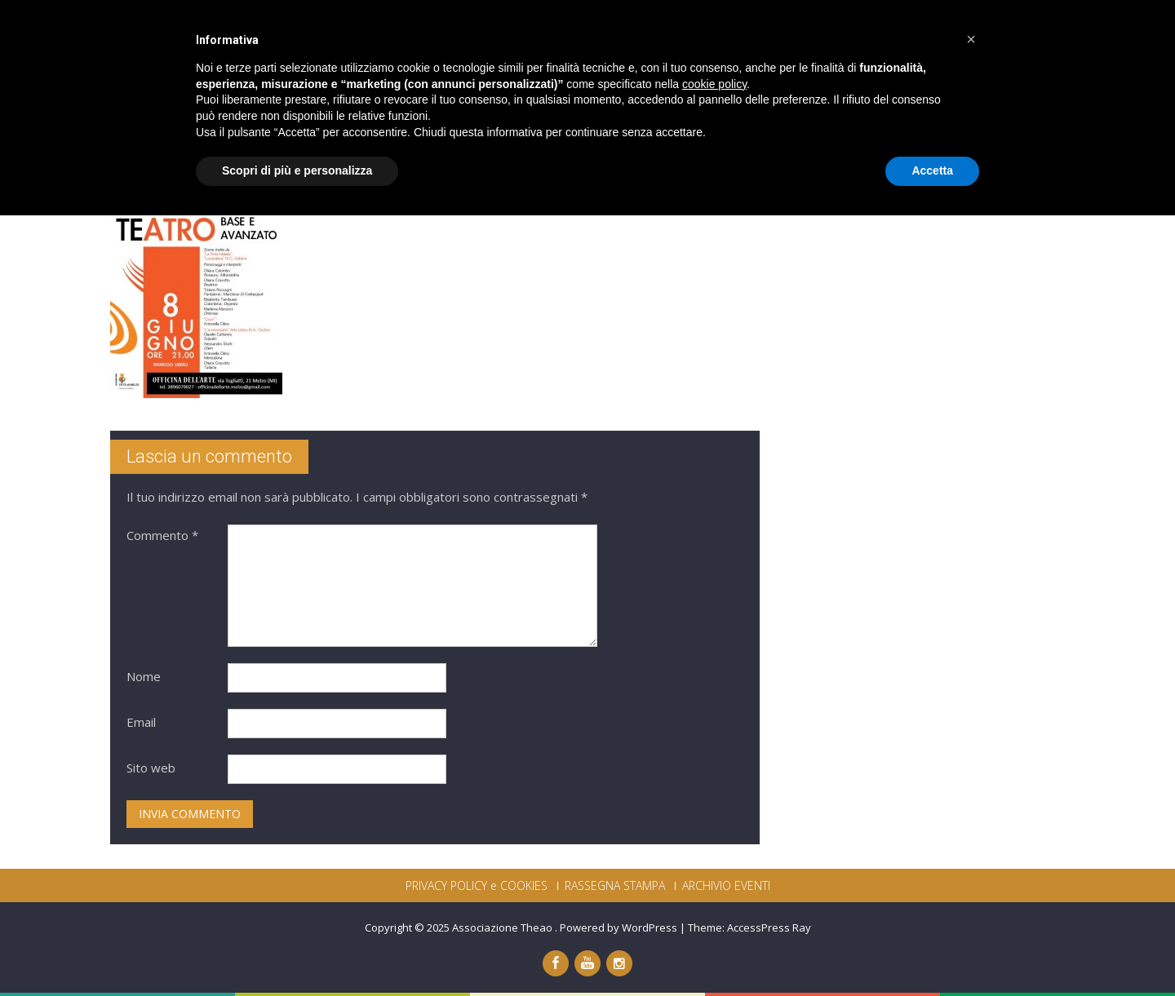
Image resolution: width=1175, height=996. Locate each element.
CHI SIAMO (530, 39)
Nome (143, 676)
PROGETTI (769, 39)
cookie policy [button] (714, 864)
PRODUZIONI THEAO (651, 39)
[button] (971, 820)
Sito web (150, 767)
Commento (162, 535)
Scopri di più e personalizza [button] (297, 951)
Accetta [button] (932, 951)
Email (141, 722)
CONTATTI (976, 39)
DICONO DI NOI (872, 39)
